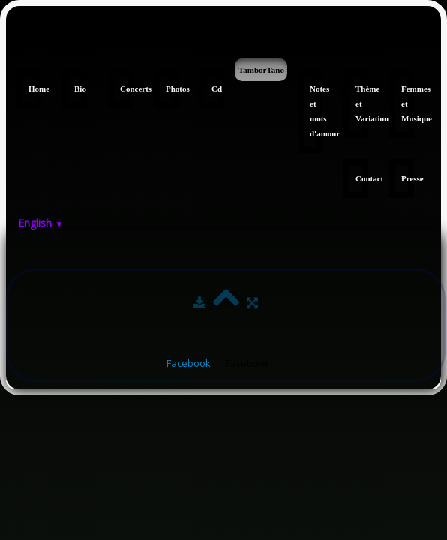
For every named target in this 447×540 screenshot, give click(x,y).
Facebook (188, 363)
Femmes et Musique (407, 103)
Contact (362, 178)
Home (34, 88)
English (41, 223)
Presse (407, 178)
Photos (172, 88)
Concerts (126, 88)
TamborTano (261, 69)
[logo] (11, 36)
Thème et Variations (362, 103)
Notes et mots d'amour (316, 111)
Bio (80, 88)
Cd (217, 88)
